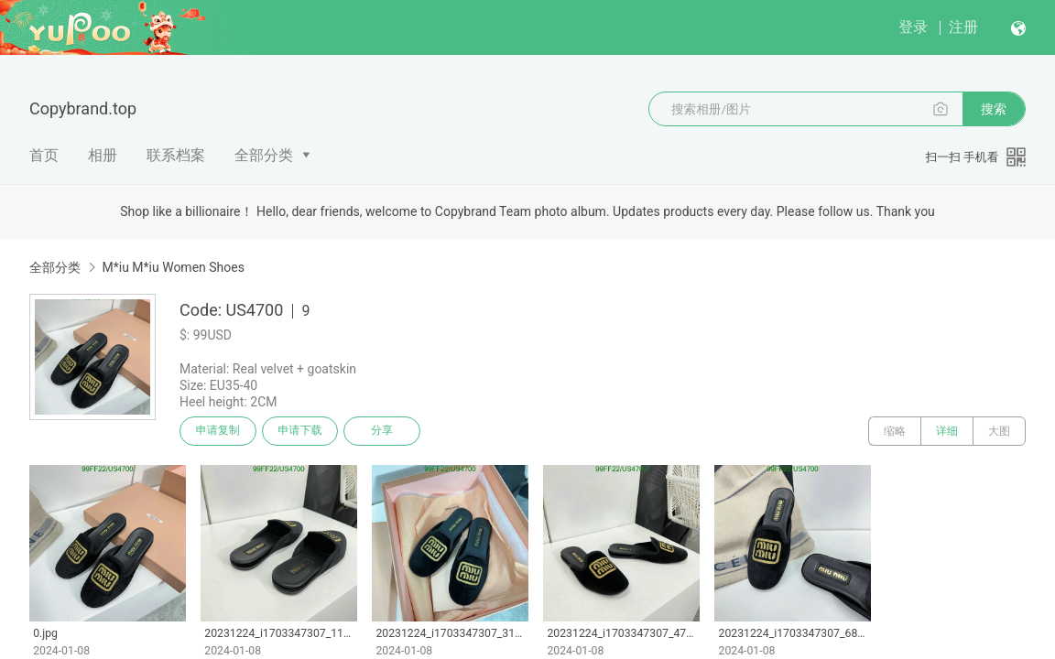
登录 (913, 27)
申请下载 (300, 431)
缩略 (895, 431)
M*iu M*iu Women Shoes (173, 267)
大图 (999, 431)
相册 (102, 155)
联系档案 (176, 155)
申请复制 (218, 431)
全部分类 (263, 155)
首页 (44, 155)
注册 (963, 27)
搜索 (993, 109)
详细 (947, 431)
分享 (383, 431)
